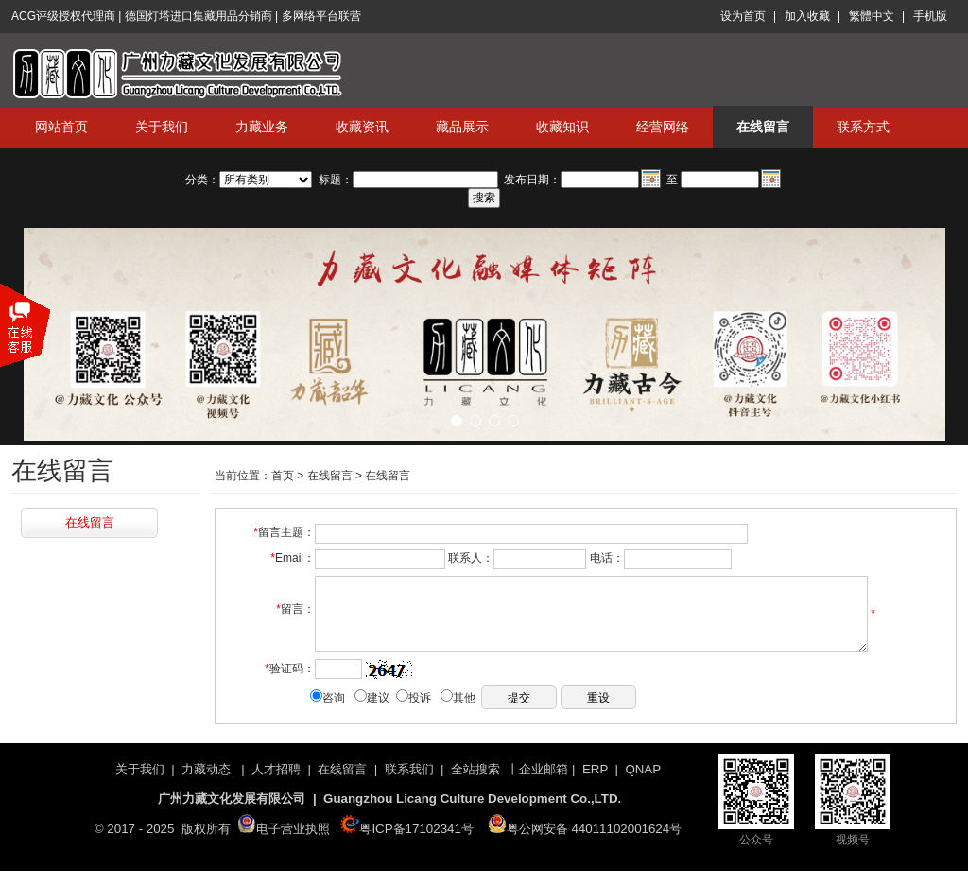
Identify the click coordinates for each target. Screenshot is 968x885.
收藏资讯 (362, 126)
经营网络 (662, 126)
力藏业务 (261, 126)
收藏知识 (562, 126)
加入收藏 (807, 16)
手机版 (930, 16)
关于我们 (161, 126)
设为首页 (743, 16)
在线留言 (762, 126)
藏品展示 (462, 126)
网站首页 (61, 126)
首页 (282, 475)
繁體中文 (871, 16)
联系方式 (863, 126)
